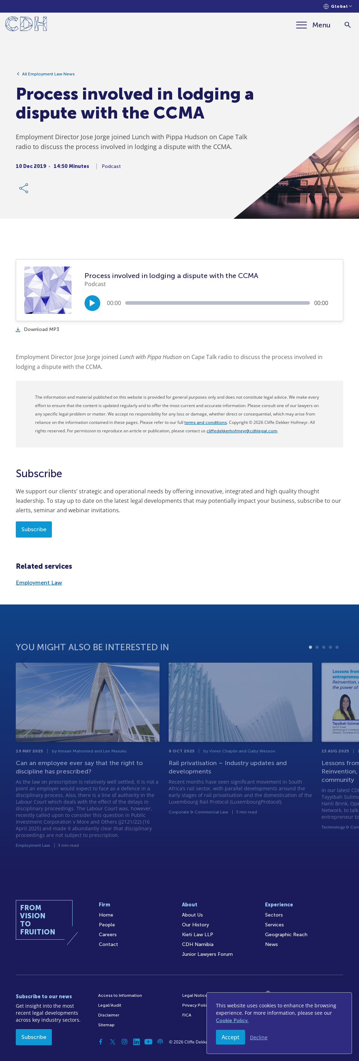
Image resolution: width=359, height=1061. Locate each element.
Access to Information (120, 995)
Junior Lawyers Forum (207, 954)
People (107, 925)
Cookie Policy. (232, 1020)
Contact (108, 944)
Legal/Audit (109, 1005)
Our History (195, 925)
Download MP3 (37, 329)
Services (274, 925)
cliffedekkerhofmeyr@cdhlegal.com (241, 430)
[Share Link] (24, 191)
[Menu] (313, 25)
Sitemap (106, 1024)
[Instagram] (124, 1041)
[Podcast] (160, 1041)
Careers (108, 935)
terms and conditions (205, 422)
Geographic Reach (286, 935)
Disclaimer (108, 1015)
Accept (230, 1037)
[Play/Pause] (92, 303)
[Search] (347, 25)
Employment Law (39, 582)
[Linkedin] (136, 1041)
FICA (186, 1015)
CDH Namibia (198, 944)
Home (106, 915)
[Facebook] (100, 1041)
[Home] (26, 25)
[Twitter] (112, 1041)
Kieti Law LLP (197, 935)
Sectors (274, 915)
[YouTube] (148, 1041)
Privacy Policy (196, 1005)
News (271, 944)
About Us (192, 915)
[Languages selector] (338, 6)
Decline (258, 1037)
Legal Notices (196, 995)
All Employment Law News (48, 77)
